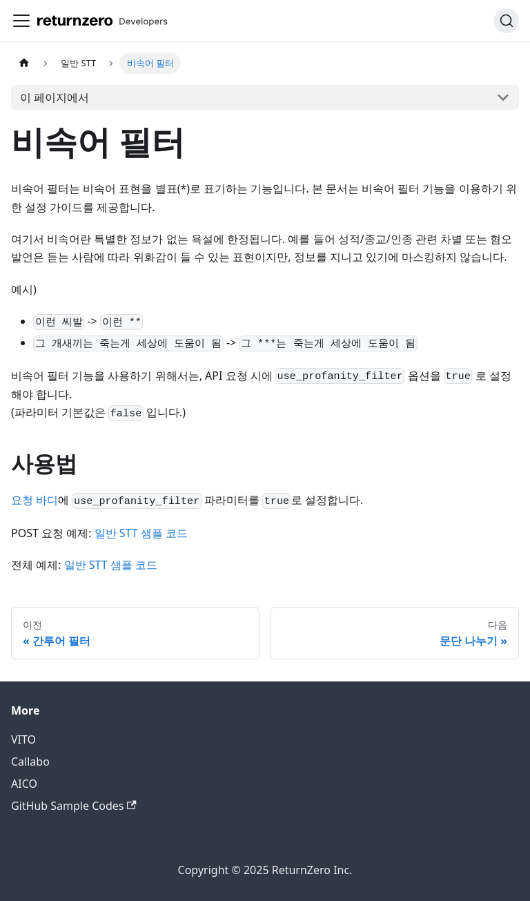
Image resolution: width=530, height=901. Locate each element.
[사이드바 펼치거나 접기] (21, 20)
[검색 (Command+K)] (506, 20)
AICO (24, 783)
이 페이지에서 (54, 97)
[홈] (24, 63)
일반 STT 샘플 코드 (141, 533)
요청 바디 (34, 499)
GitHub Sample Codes (74, 805)
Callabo (30, 761)
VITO (23, 739)
